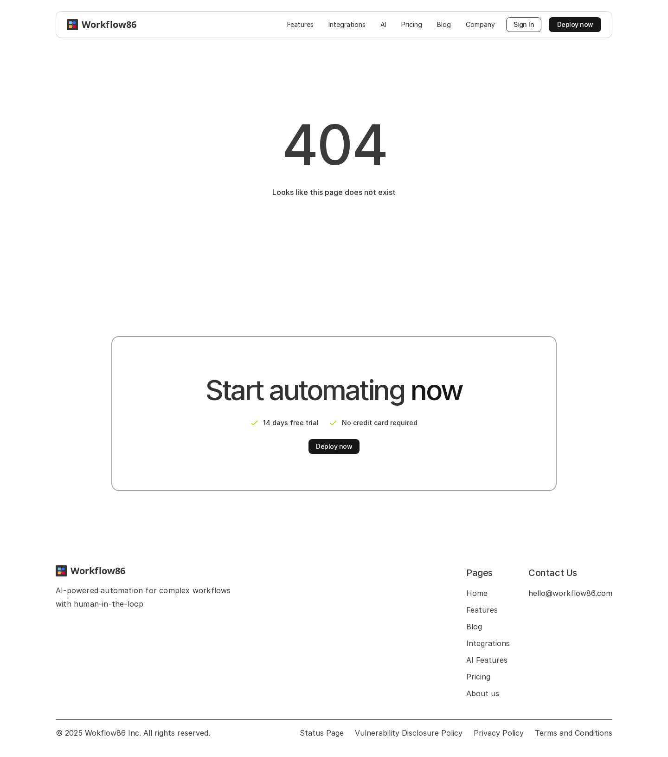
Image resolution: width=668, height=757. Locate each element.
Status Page (322, 733)
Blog (474, 626)
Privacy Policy (499, 733)
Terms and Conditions (573, 733)
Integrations (488, 643)
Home (477, 593)
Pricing (478, 676)
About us (482, 693)
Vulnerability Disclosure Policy (408, 733)
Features (482, 610)
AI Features (486, 660)
